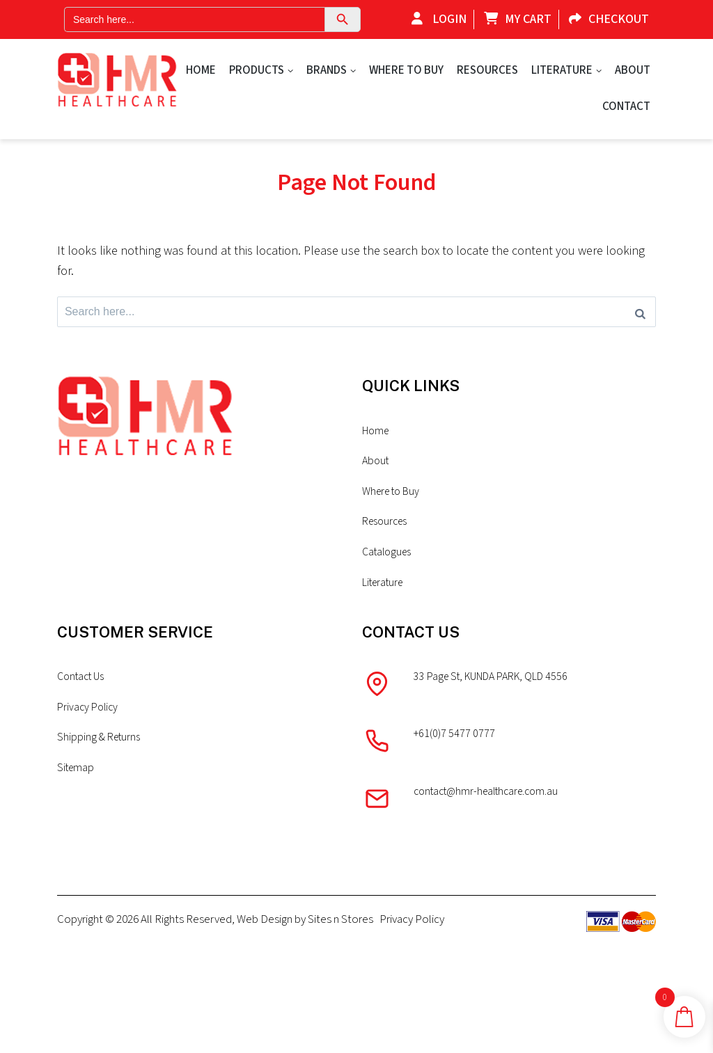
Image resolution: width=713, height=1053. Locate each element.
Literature (562, 70)
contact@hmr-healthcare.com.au (493, 825)
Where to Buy (406, 70)
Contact (626, 106)
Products (256, 70)
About (632, 70)
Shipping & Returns (100, 769)
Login (436, 19)
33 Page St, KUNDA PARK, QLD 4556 (500, 705)
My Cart (514, 19)
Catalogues (389, 577)
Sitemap (77, 800)
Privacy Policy (89, 737)
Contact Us (84, 705)
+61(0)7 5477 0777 (456, 765)
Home (201, 70)
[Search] (640, 313)
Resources (487, 70)
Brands (326, 70)
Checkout (605, 19)
